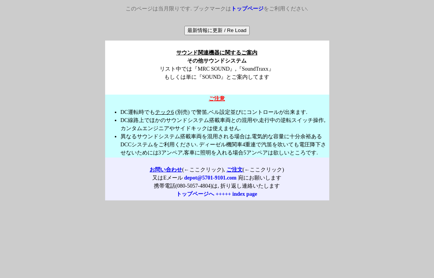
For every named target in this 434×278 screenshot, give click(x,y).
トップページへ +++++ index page (216, 194)
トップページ (247, 9)
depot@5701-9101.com (210, 178)
